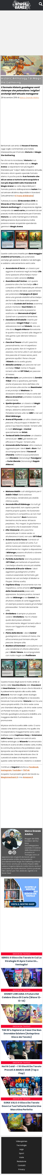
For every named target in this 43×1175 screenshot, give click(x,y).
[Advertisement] (21, 32)
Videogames (21, 1141)
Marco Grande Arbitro (29, 97)
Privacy (21, 1169)
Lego (21, 1149)
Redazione (21, 1161)
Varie (21, 1157)
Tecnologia (21, 1145)
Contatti (21, 1165)
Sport (21, 1153)
